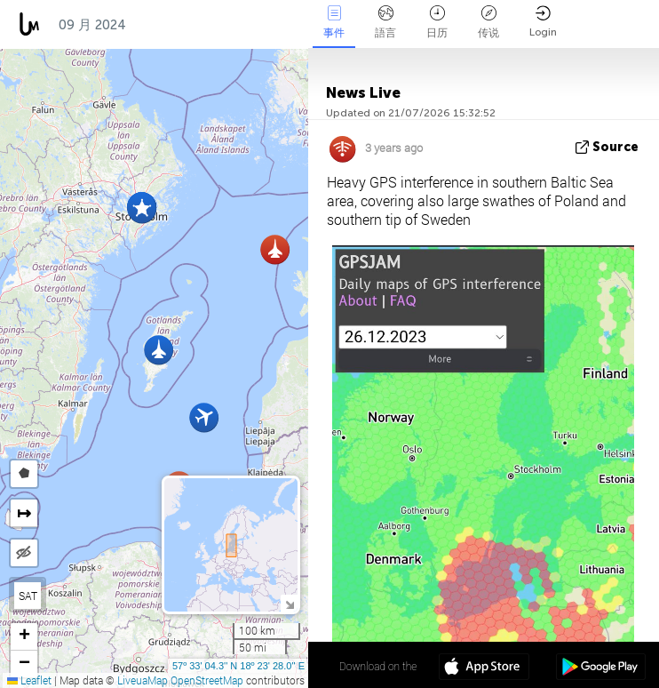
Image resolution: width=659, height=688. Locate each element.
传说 (488, 22)
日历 (437, 22)
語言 (385, 22)
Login (543, 21)
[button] (141, 208)
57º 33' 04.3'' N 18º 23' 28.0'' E (238, 665)
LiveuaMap (142, 680)
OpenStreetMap (207, 680)
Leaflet (29, 680)
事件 (334, 22)
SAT (28, 595)
